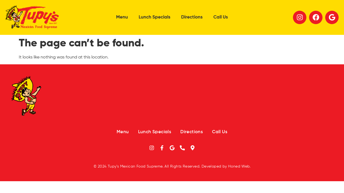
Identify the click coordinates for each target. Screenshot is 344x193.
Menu (122, 17)
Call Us (220, 17)
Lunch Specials (154, 17)
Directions (192, 17)
